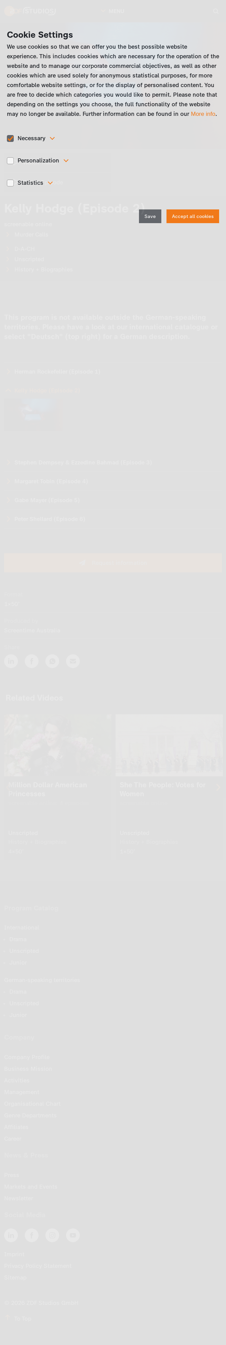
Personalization (38, 160)
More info (203, 114)
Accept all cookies (193, 216)
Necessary (31, 138)
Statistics (30, 182)
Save (150, 216)
